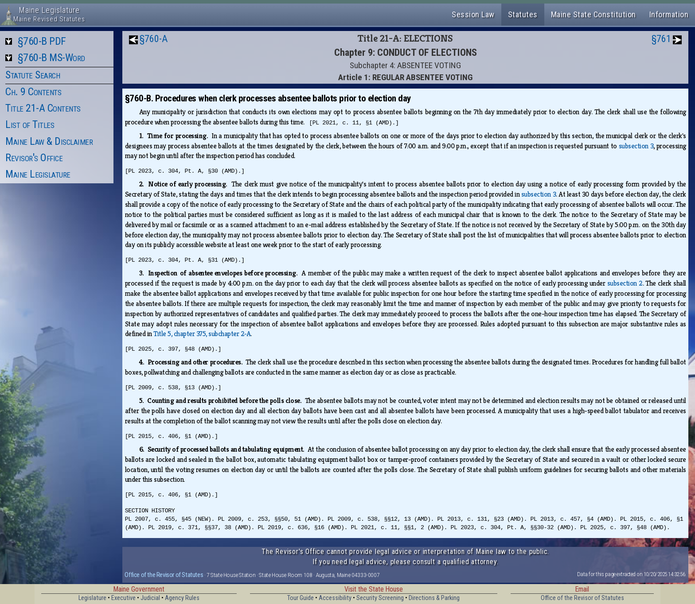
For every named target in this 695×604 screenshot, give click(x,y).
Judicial (150, 598)
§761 (661, 38)
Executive (123, 598)
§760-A (154, 38)
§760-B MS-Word (51, 57)
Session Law (473, 14)
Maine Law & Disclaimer (49, 141)
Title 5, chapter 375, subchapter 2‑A (201, 333)
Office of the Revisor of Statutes (164, 575)
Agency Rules (182, 598)
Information (669, 14)
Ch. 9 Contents (33, 91)
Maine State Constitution (593, 14)
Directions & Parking (434, 598)
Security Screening (380, 598)
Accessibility (335, 598)
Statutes (523, 14)
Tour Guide (300, 598)
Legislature (92, 598)
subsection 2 (625, 283)
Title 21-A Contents (43, 108)
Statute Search (32, 75)
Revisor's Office (33, 157)
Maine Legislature (37, 174)
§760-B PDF (42, 41)
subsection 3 (636, 146)
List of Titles (29, 124)
